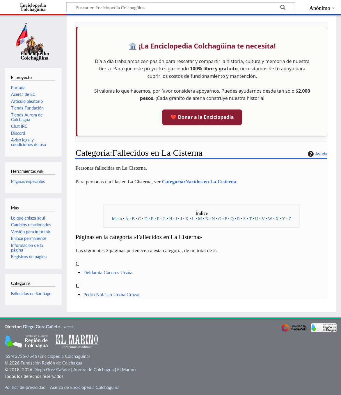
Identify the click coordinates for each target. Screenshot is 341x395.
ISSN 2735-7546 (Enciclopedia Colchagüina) (47, 356)
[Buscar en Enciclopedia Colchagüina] (181, 7)
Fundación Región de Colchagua (51, 362)
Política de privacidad (24, 387)
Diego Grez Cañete (41, 326)
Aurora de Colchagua (93, 369)
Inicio (117, 218)
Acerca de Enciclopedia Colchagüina (85, 387)
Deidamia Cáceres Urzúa (107, 272)
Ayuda (316, 154)
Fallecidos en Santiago (31, 293)
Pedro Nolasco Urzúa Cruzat (111, 294)
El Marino (126, 369)
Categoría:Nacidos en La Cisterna (199, 181)
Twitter (67, 327)
